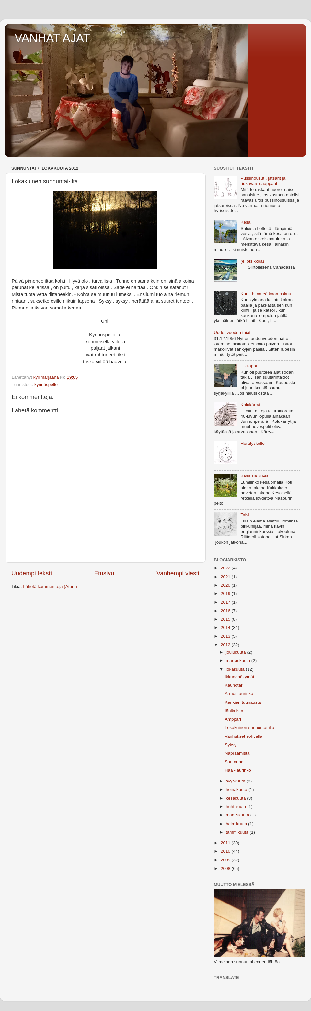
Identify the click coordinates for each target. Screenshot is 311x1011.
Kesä (245, 222)
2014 (226, 627)
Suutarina (234, 761)
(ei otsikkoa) (252, 261)
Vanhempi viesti (177, 573)
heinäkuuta (237, 789)
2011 (226, 842)
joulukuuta (236, 652)
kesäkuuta (236, 798)
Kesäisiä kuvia (254, 476)
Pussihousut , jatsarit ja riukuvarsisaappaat (262, 181)
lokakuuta (236, 669)
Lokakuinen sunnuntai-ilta (249, 727)
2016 (226, 610)
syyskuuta (236, 781)
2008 (226, 868)
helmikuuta (237, 823)
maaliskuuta (238, 815)
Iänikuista (234, 710)
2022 (226, 568)
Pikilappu (249, 366)
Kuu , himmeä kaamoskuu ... (268, 293)
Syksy (230, 744)
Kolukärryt (250, 404)
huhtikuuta (236, 806)
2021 (226, 576)
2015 (226, 619)
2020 (226, 585)
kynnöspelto (46, 384)
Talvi (244, 514)
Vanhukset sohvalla (243, 736)
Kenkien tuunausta (243, 702)
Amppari (233, 719)
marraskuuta (238, 660)
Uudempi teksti (31, 573)
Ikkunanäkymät (239, 676)
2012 (226, 644)
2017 (226, 602)
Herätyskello (252, 443)
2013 (226, 636)
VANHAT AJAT (52, 38)
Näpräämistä (237, 753)
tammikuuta (238, 832)
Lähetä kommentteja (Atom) (50, 586)
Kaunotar (234, 685)
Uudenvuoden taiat (232, 332)
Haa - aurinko (238, 770)
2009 (226, 860)
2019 (226, 593)
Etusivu (104, 573)
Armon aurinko (239, 693)
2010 (226, 851)
